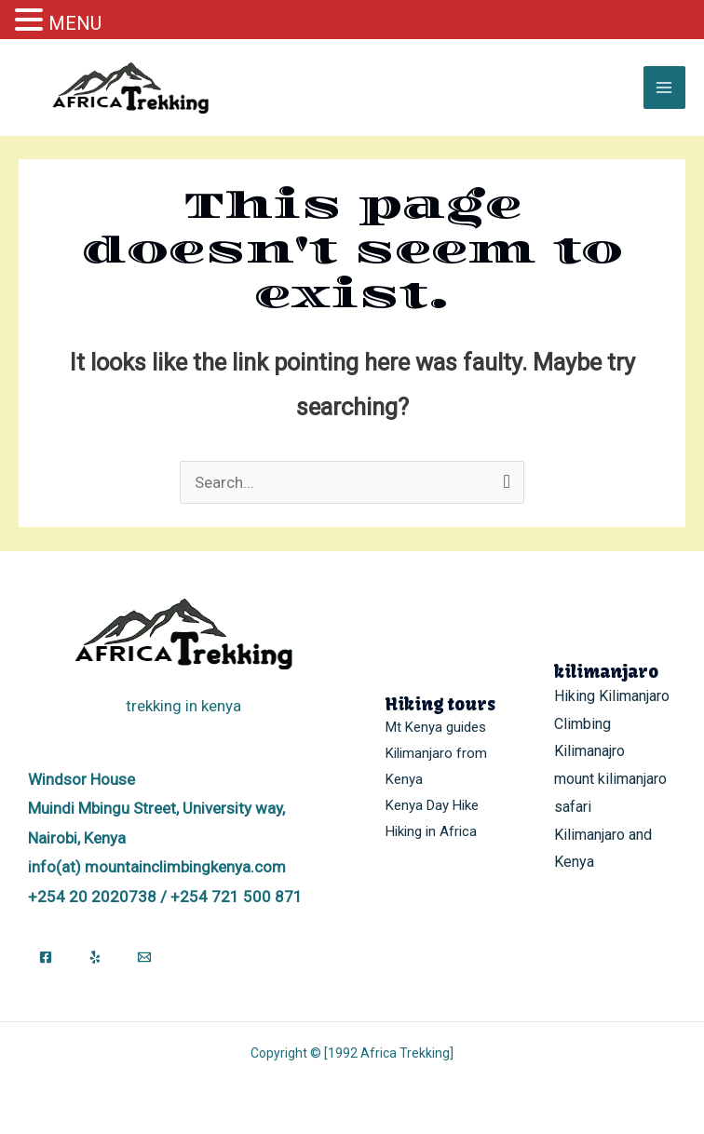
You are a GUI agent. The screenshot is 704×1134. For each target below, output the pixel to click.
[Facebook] (45, 957)
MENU (75, 23)
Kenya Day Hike (432, 805)
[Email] (144, 957)
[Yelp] (95, 957)
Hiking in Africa (431, 831)
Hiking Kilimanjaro (612, 696)
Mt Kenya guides (436, 727)
